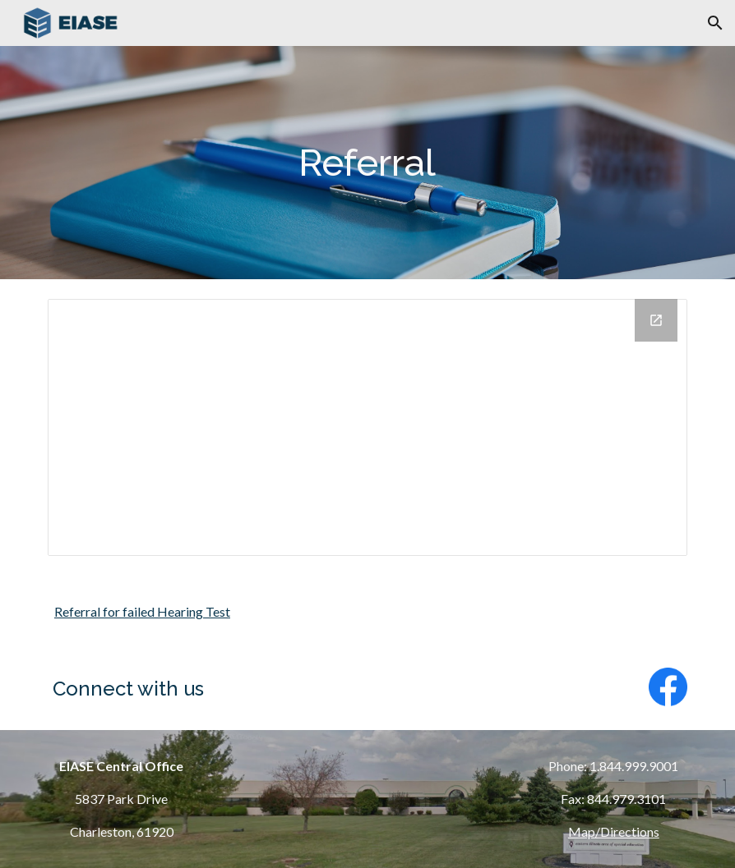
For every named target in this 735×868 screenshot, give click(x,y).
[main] (367, 163)
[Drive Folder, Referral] (367, 427)
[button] (715, 23)
